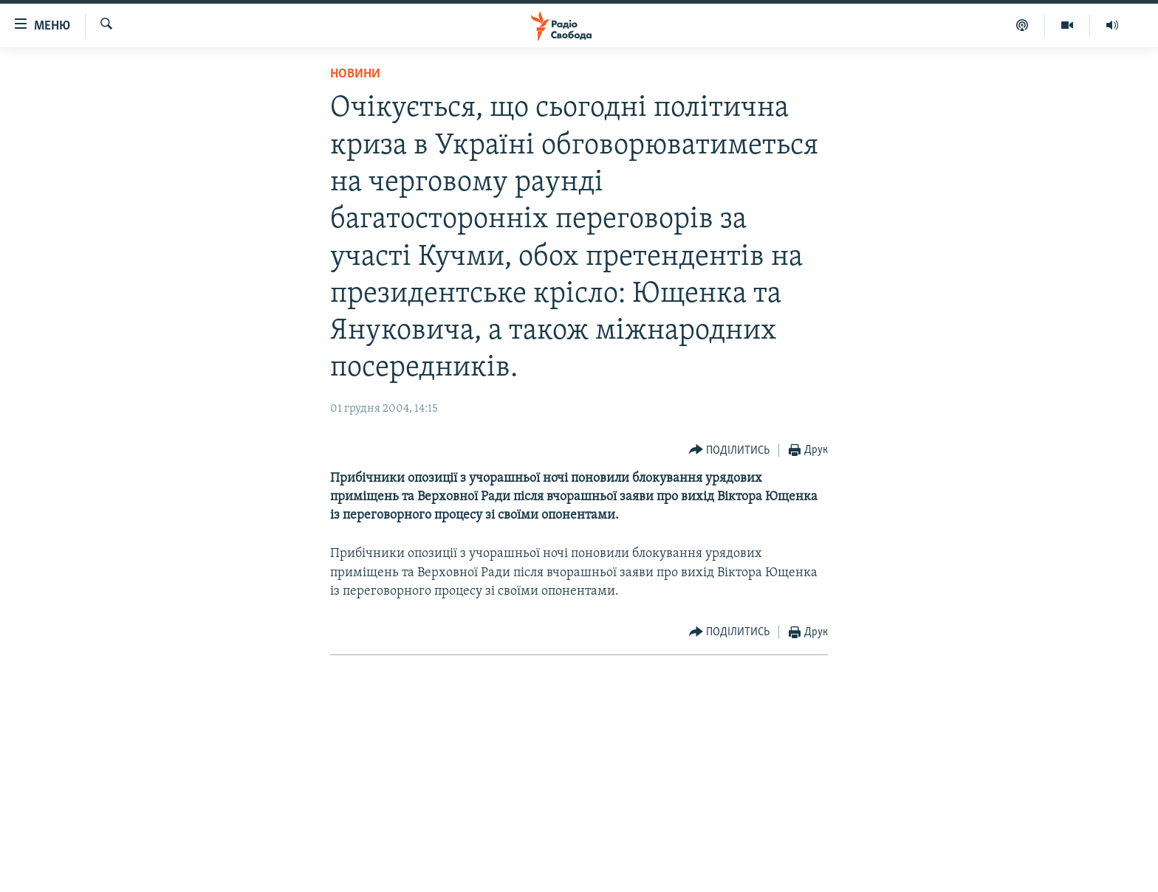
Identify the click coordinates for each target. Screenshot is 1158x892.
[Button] (729, 450)
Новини (355, 74)
